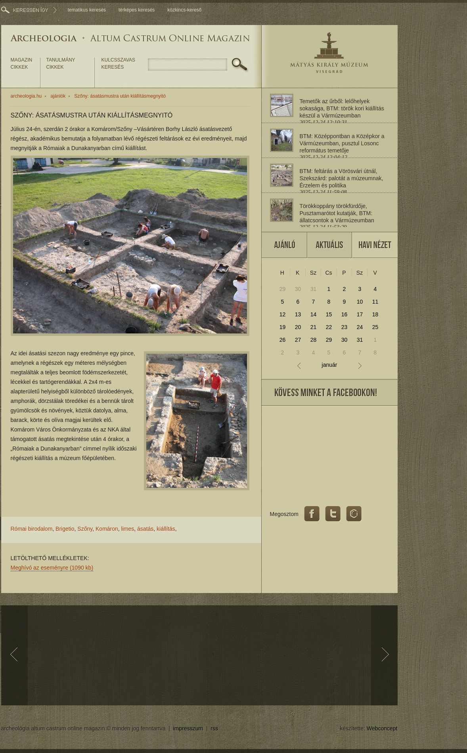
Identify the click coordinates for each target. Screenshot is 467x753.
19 (282, 327)
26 (282, 340)
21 (313, 327)
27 (298, 340)
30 (298, 289)
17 (360, 314)
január (329, 365)
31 (313, 289)
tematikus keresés (86, 10)
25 (375, 327)
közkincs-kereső (184, 10)
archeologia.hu (26, 96)
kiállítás (166, 529)
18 (375, 314)
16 (344, 314)
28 (313, 340)
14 (313, 314)
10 (360, 302)
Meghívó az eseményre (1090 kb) (52, 567)
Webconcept (382, 728)
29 (282, 289)
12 (282, 314)
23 (344, 327)
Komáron (107, 529)
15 (329, 314)
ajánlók (57, 96)
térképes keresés (137, 10)
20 (298, 327)
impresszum (188, 728)
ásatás (145, 529)
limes (127, 529)
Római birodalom (32, 529)
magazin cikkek (22, 63)
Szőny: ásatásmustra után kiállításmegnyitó (120, 96)
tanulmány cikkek (60, 63)
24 (360, 327)
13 (298, 314)
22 (329, 327)
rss (214, 728)
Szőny (84, 529)
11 (375, 302)
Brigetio (65, 529)
